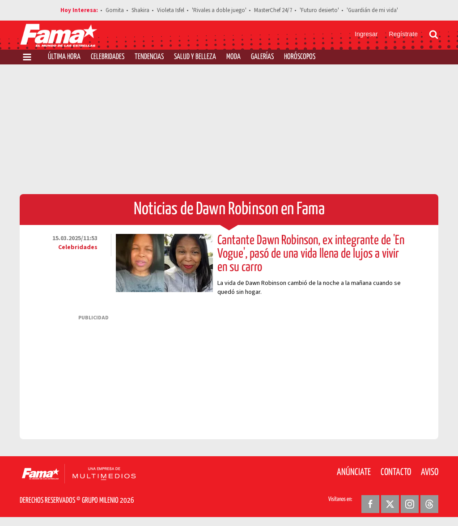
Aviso (429, 472)
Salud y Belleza (195, 57)
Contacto (396, 472)
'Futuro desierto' (319, 10)
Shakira (140, 10)
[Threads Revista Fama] (429, 504)
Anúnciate (354, 472)
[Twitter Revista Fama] (390, 504)
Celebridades (107, 57)
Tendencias (149, 57)
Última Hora (64, 57)
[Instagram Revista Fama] (410, 504)
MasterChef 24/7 (273, 10)
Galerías (262, 57)
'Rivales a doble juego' (219, 10)
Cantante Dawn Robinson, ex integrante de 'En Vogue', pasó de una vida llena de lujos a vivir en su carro (310, 254)
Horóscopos (299, 57)
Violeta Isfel (170, 10)
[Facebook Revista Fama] (370, 504)
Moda (233, 57)
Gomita (115, 10)
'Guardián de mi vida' (372, 10)
